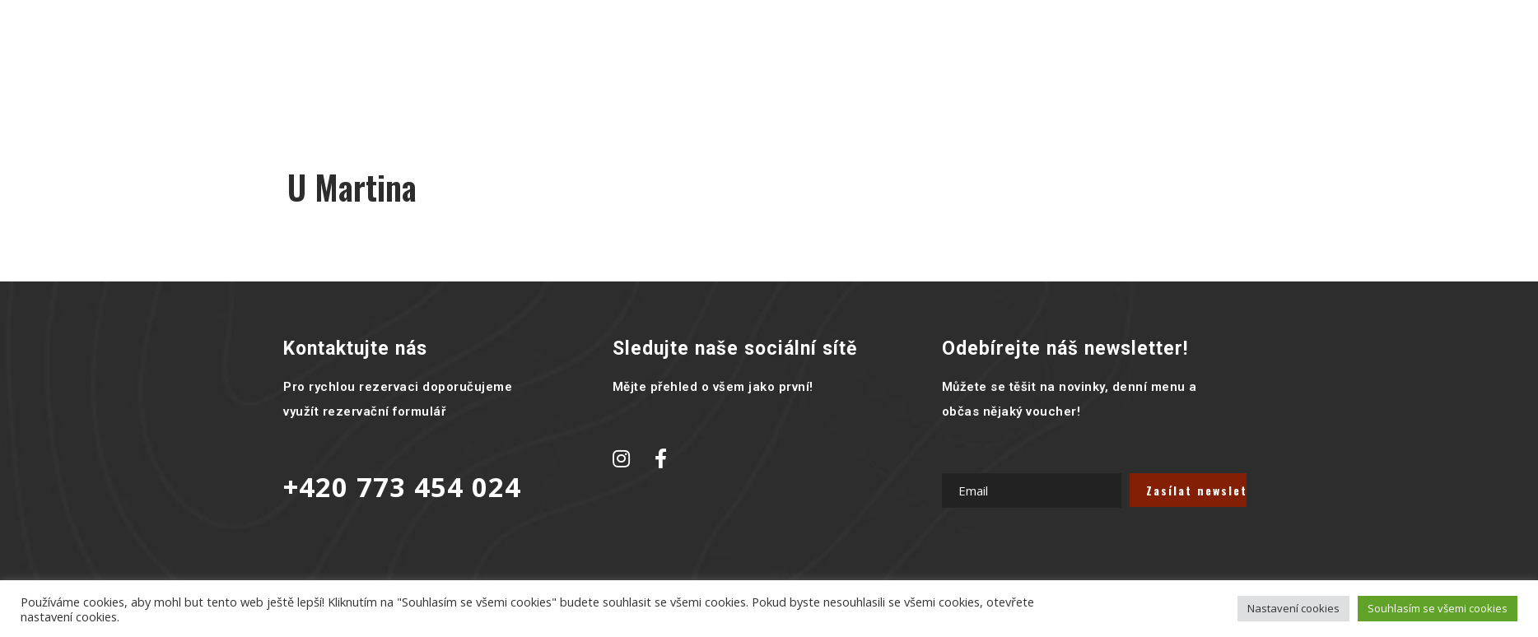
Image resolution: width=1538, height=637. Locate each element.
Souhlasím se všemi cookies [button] (1438, 608)
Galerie (691, 61)
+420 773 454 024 (402, 486)
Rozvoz (891, 61)
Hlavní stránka (526, 61)
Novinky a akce (791, 61)
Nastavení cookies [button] (1293, 608)
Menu (620, 61)
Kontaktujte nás (995, 61)
